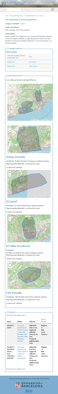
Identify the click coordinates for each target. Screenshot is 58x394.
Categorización (15, 48)
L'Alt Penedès (14, 292)
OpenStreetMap (42, 120)
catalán (22, 24)
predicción (10, 62)
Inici (6, 16)
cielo (30, 57)
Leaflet (34, 120)
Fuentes (12, 312)
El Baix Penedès (15, 157)
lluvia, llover (11, 66)
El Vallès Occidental (18, 246)
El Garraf (11, 201)
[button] (9, 86)
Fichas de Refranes (16, 16)
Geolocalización (15, 75)
